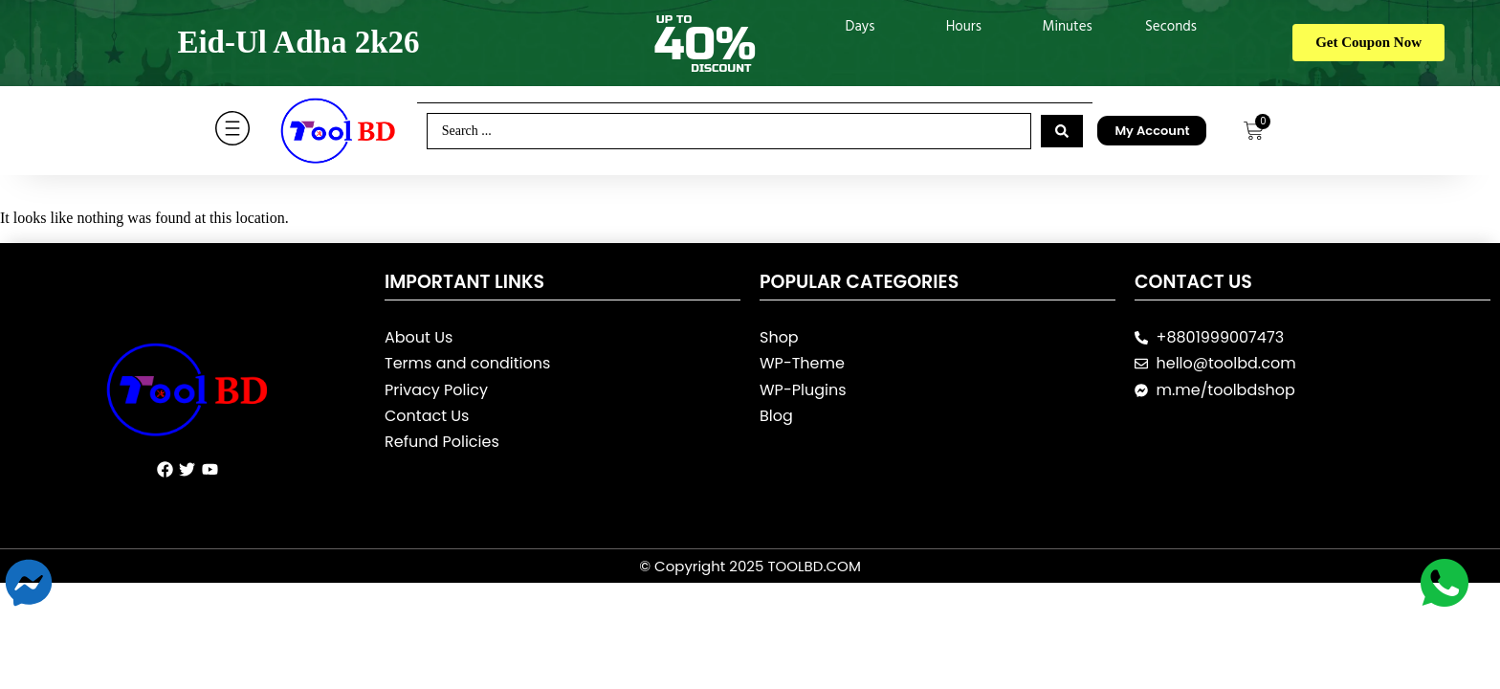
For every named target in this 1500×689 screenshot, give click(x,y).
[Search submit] (1062, 131)
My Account (1151, 131)
